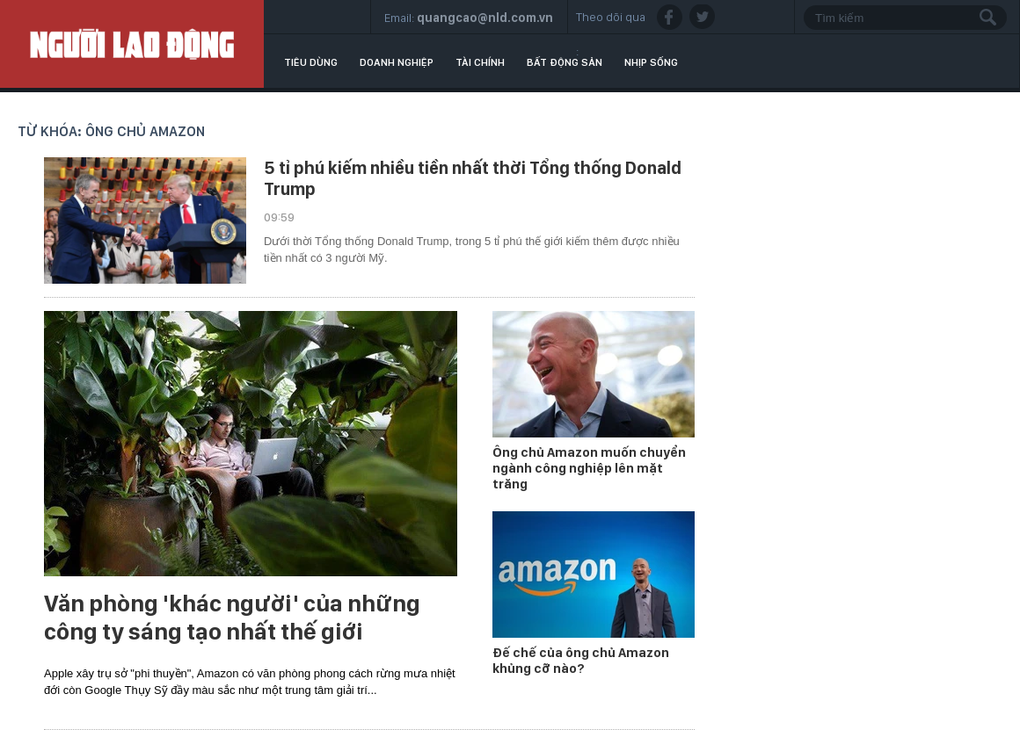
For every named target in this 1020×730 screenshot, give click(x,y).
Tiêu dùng (311, 62)
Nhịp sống (651, 62)
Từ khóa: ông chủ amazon (111, 131)
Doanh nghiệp (397, 62)
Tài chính (480, 62)
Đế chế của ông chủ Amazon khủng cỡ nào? (580, 660)
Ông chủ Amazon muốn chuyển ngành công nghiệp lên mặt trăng (589, 468)
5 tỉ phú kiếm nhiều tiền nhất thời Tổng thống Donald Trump (472, 178)
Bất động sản (564, 62)
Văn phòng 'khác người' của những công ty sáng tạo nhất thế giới (232, 617)
